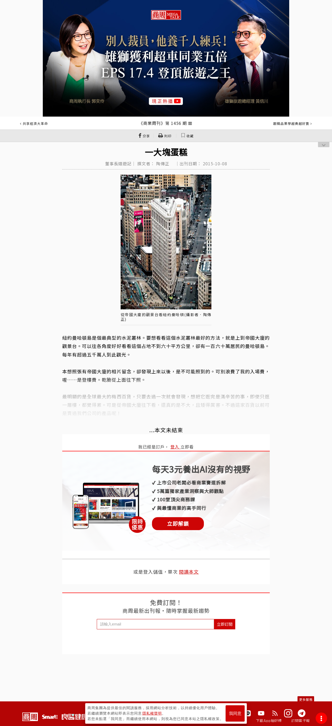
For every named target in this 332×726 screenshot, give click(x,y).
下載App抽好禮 (269, 720)
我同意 (235, 713)
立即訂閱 (224, 624)
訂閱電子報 (300, 720)
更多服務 (306, 699)
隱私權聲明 (152, 713)
